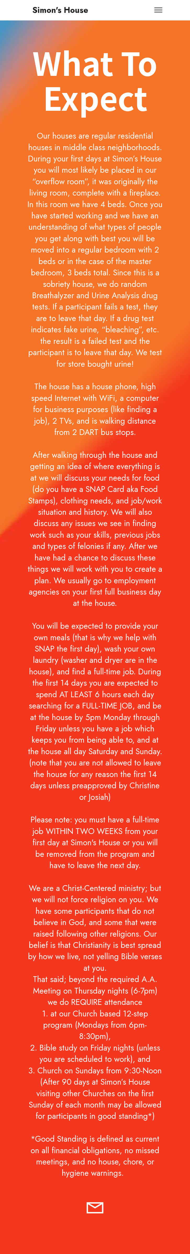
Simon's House (60, 10)
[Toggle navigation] (158, 10)
